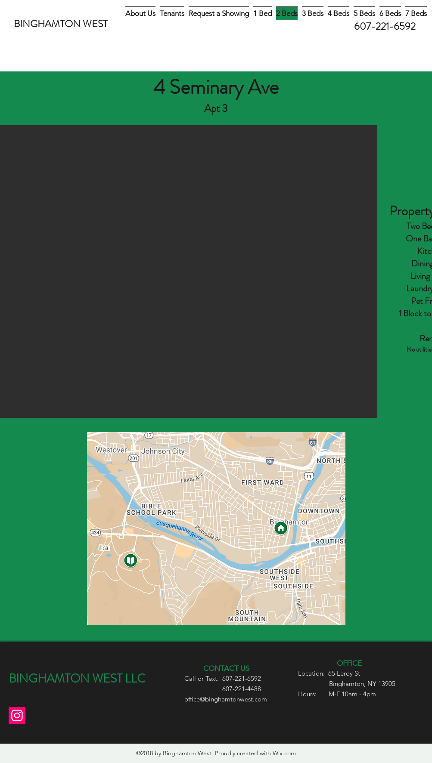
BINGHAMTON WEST (61, 24)
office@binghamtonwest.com (225, 699)
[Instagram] (17, 715)
